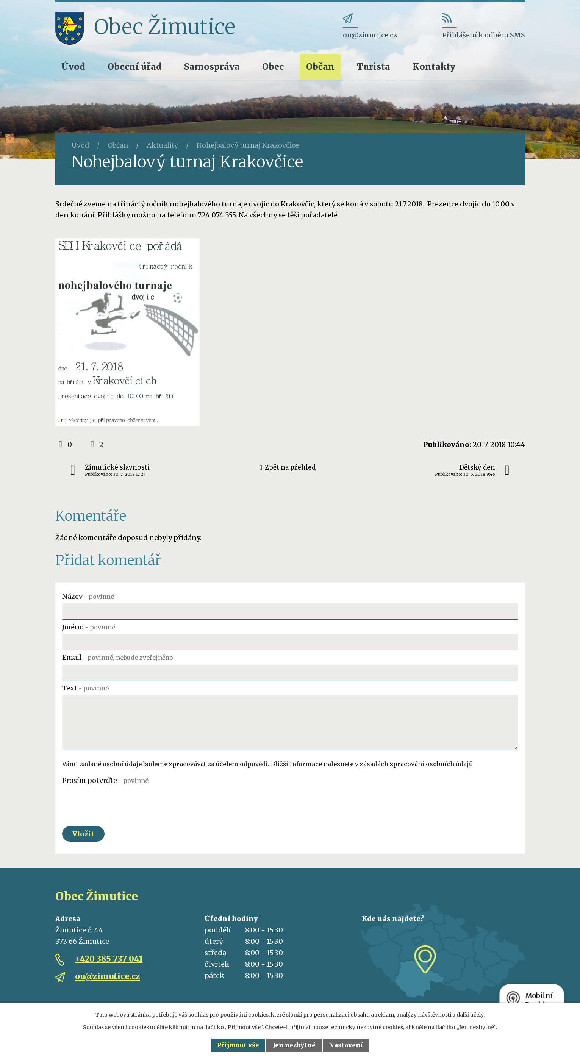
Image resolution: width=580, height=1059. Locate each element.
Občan (320, 66)
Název (88, 596)
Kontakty (434, 66)
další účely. (470, 1014)
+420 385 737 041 (109, 959)
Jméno (88, 627)
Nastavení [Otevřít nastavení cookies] (346, 1045)
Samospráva (212, 66)
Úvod (73, 66)
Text (85, 688)
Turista (373, 66)
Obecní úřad (135, 66)
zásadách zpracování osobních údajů (416, 764)
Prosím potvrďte (105, 780)
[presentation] (119, 802)
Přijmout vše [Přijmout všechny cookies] (238, 1045)
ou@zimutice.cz (107, 976)
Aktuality (162, 145)
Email (117, 657)
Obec (273, 66)
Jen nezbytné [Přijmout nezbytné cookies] (294, 1045)
